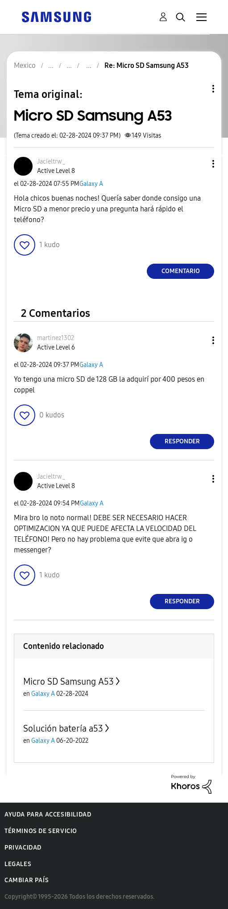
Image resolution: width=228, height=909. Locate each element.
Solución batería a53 (63, 728)
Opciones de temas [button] (198, 89)
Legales (17, 864)
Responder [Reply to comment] (182, 441)
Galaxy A (91, 184)
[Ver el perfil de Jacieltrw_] (51, 161)
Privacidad (22, 847)
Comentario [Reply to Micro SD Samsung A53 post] (181, 271)
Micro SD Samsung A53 (68, 681)
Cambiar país (26, 880)
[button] (198, 164)
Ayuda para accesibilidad (47, 814)
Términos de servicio (40, 831)
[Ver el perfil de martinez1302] (55, 338)
